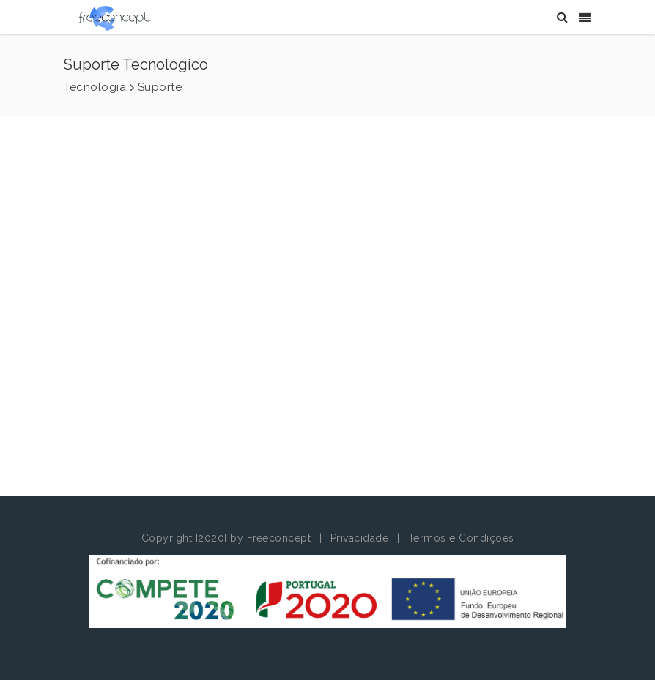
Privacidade (359, 538)
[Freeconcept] (114, 17)
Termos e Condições (461, 538)
